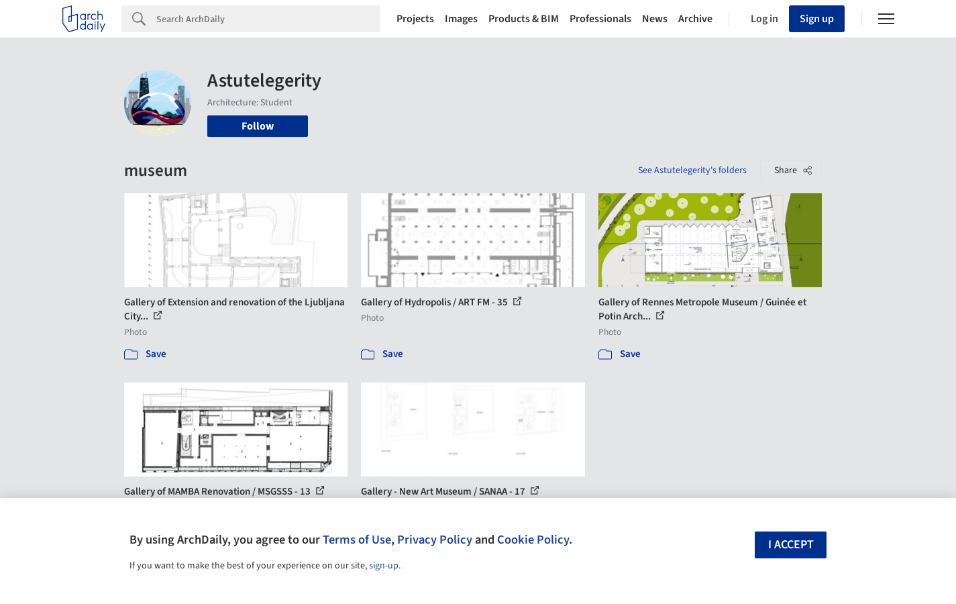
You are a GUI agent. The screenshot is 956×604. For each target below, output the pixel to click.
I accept (791, 544)
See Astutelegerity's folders (692, 170)
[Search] (268, 18)
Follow (258, 126)
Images (461, 18)
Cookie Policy (533, 539)
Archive (695, 18)
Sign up (817, 18)
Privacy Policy (434, 539)
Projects (415, 18)
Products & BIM (523, 18)
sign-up (384, 565)
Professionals (600, 18)
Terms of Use (357, 539)
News (655, 18)
